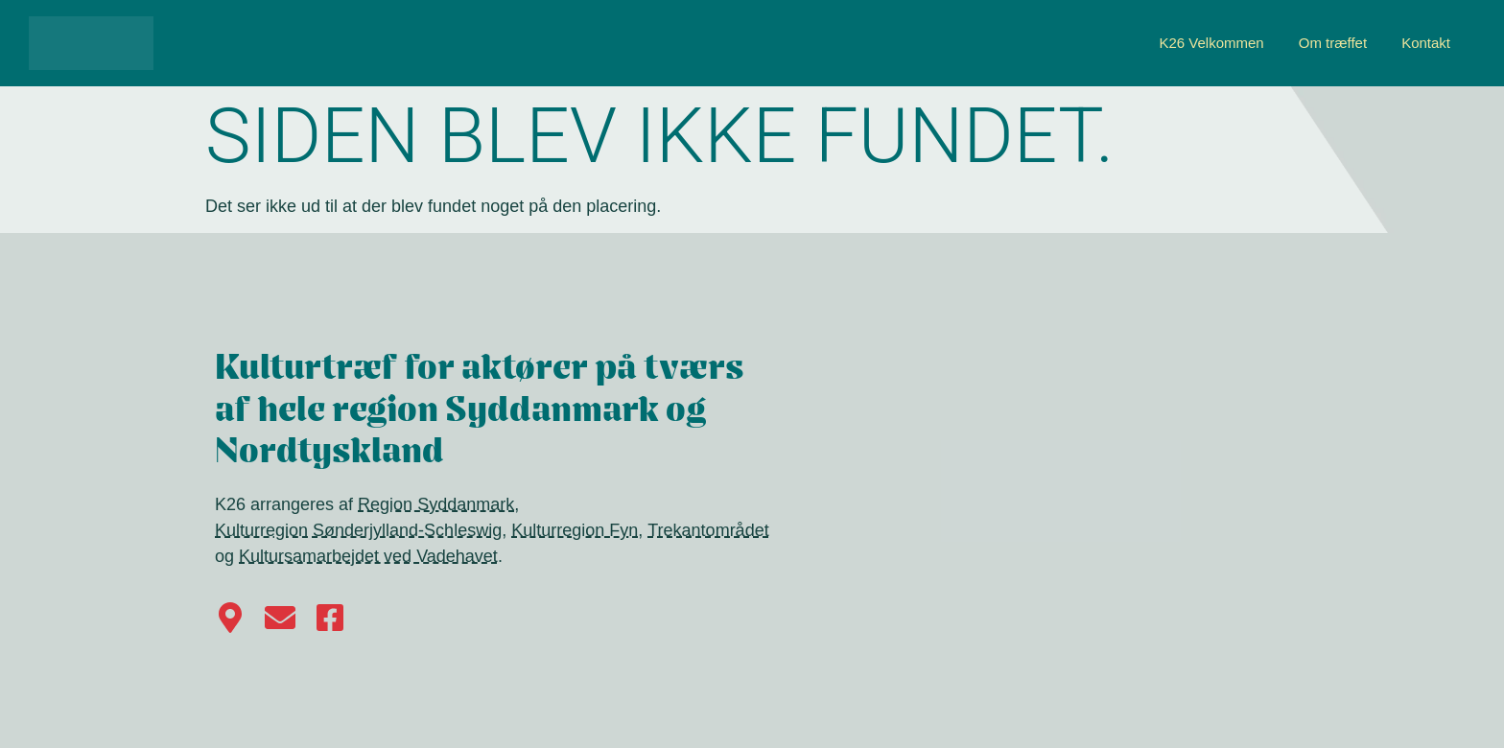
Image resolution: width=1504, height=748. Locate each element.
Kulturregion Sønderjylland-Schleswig (358, 530)
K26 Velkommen (1211, 43)
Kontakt (1425, 43)
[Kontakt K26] (280, 617)
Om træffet (1333, 43)
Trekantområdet (707, 530)
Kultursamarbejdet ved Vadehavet (368, 556)
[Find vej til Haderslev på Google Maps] (230, 617)
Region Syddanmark (436, 504)
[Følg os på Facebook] (330, 617)
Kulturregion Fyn (574, 530)
